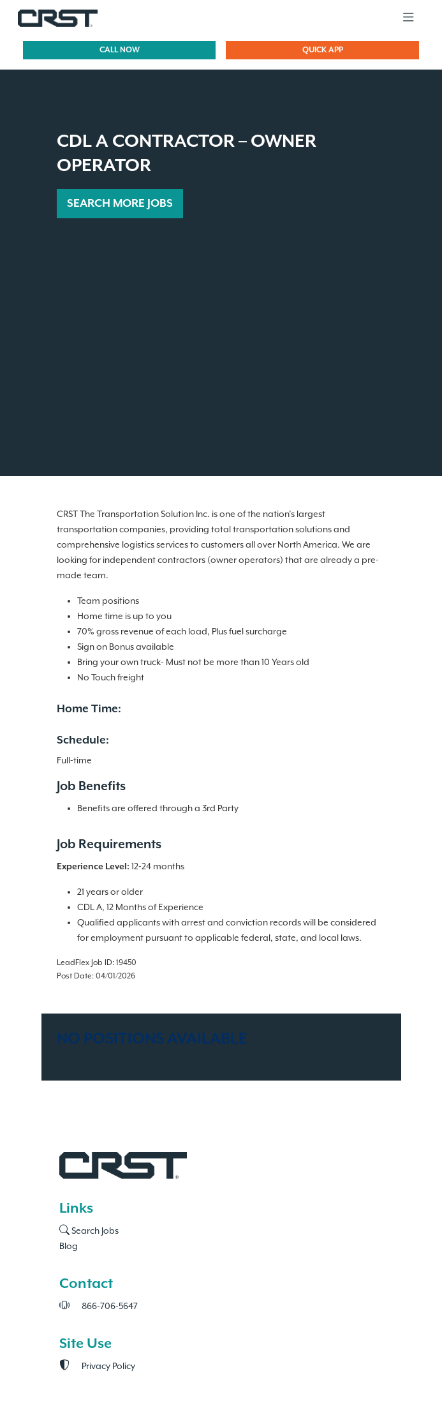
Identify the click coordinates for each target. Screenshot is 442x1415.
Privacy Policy (97, 1366)
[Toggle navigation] (408, 18)
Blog (68, 1246)
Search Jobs (89, 1231)
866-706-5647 (98, 1306)
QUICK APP (322, 50)
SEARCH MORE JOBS (120, 203)
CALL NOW (119, 50)
